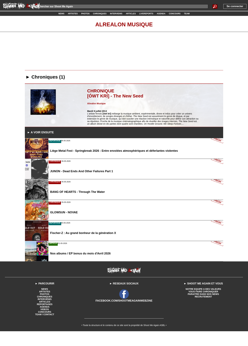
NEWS (44, 302)
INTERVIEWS (45, 312)
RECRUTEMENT (203, 310)
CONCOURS (44, 325)
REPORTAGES (44, 317)
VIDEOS (44, 322)
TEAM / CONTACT (44, 327)
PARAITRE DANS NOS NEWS (203, 307)
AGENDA (45, 320)
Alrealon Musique (124, 24)
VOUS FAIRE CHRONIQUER (203, 305)
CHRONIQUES (44, 310)
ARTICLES (44, 315)
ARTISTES (44, 305)
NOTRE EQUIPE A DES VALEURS (203, 302)
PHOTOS (44, 307)
